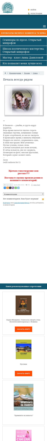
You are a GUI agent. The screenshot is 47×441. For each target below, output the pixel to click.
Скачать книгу (23, 329)
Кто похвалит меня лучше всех (22, 63)
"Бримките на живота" (23, 415)
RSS (43, 199)
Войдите (6, 203)
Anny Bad (36, 185)
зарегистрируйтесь (21, 203)
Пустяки (23, 364)
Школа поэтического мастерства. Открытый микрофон (23, 50)
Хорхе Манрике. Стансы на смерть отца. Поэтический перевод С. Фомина (23, 321)
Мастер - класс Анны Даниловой (23, 57)
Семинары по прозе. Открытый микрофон (22, 41)
